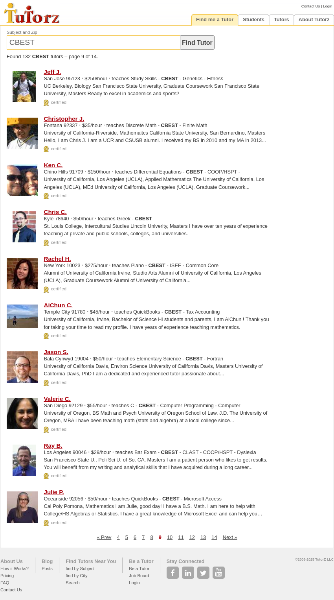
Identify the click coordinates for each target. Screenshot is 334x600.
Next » (230, 537)
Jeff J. (52, 71)
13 (203, 537)
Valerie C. (57, 398)
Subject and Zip (22, 32)
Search (72, 582)
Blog (47, 561)
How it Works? (14, 568)
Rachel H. (57, 258)
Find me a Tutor (214, 19)
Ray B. (53, 445)
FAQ (4, 582)
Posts (47, 568)
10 (170, 537)
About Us (11, 561)
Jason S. (56, 352)
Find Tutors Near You (91, 561)
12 (192, 537)
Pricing (7, 575)
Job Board (139, 575)
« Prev (104, 537)
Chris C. (55, 212)
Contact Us (310, 6)
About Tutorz (314, 19)
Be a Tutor (141, 561)
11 (181, 537)
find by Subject (80, 568)
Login (327, 6)
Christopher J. (64, 118)
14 (214, 537)
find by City (76, 575)
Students (253, 19)
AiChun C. (58, 305)
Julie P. (54, 492)
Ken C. (53, 165)
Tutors (281, 19)
